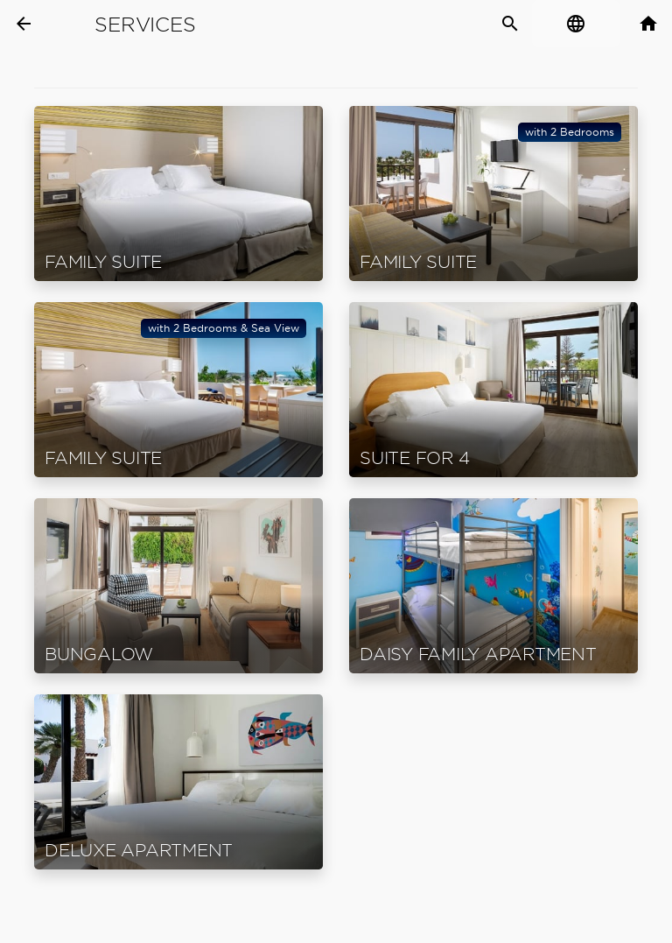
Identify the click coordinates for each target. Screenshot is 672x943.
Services (144, 24)
